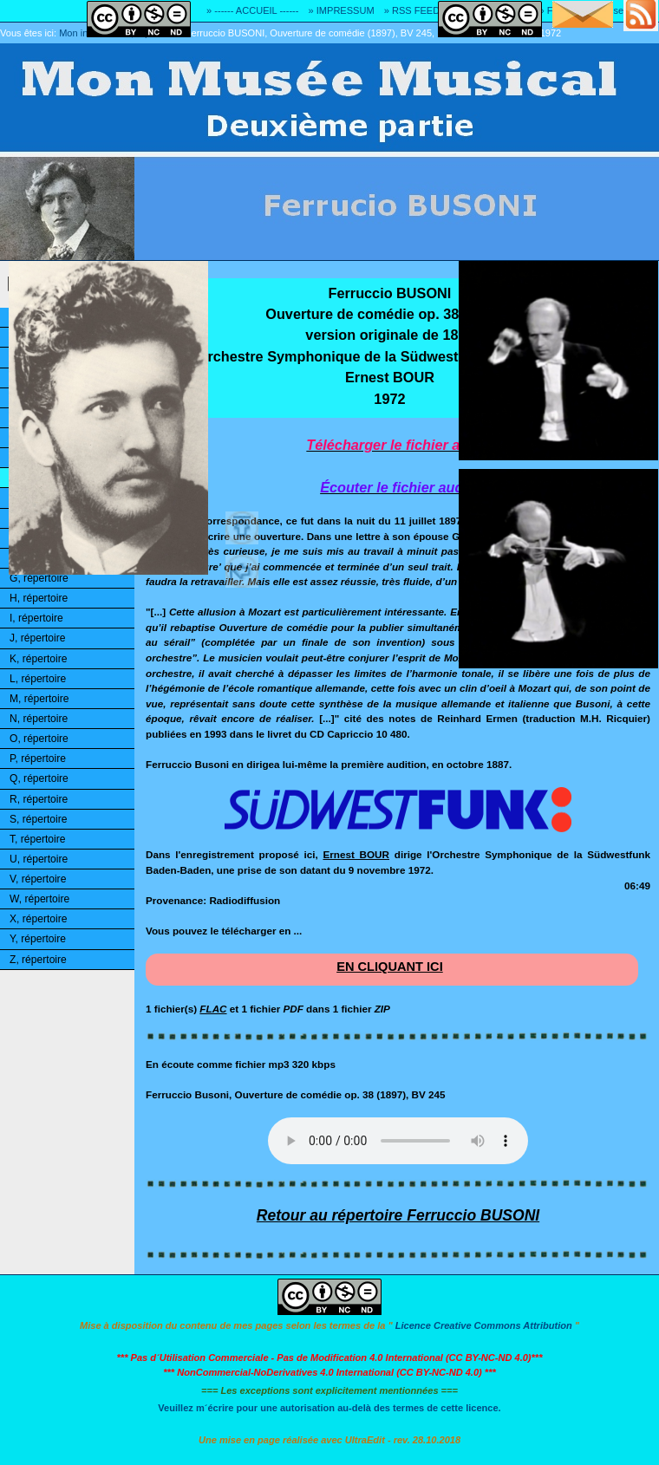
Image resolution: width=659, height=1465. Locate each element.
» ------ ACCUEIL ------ (252, 10)
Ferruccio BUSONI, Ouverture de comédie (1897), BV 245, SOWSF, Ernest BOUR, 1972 (373, 33)
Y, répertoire (38, 939)
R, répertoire (39, 799)
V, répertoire (38, 879)
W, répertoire (39, 899)
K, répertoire (38, 659)
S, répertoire (38, 819)
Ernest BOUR (356, 854)
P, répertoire (38, 758)
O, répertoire (39, 738)
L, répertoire (38, 679)
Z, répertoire (38, 960)
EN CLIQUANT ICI (389, 966)
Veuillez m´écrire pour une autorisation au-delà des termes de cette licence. (329, 1408)
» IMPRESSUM (342, 10)
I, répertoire (36, 618)
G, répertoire (39, 578)
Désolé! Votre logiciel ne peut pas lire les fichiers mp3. (398, 1140)
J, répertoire (37, 638)
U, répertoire (39, 859)
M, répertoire (39, 699)
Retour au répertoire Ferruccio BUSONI (398, 1215)
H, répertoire (39, 598)
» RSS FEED (412, 10)
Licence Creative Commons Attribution (483, 1325)
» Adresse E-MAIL (619, 10)
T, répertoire (37, 839)
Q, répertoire (39, 778)
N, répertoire (39, 719)
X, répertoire (38, 919)
